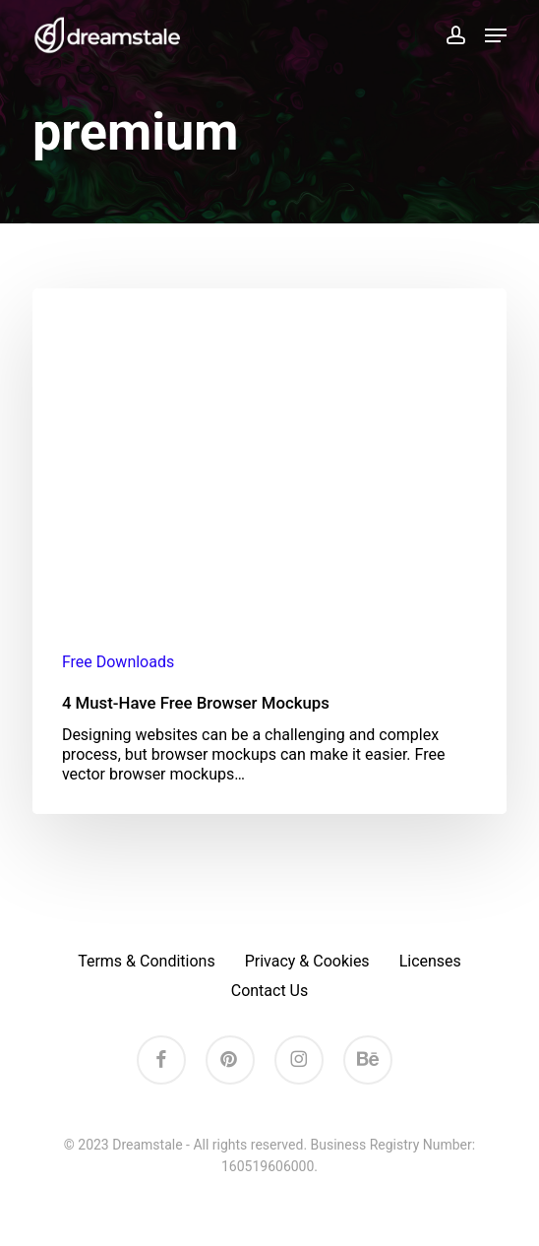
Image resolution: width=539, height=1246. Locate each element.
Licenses (430, 961)
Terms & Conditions (146, 961)
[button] (496, 35)
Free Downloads (118, 662)
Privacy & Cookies (307, 961)
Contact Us (270, 990)
